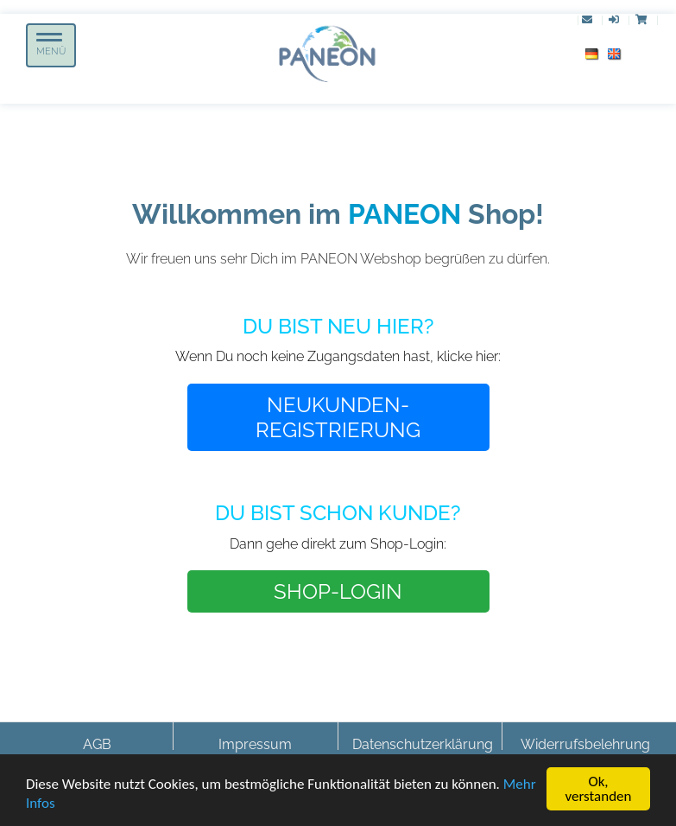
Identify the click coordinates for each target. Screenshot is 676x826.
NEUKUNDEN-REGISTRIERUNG (338, 417)
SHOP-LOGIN (338, 591)
